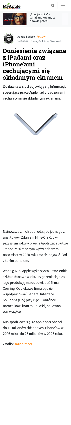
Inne (46, 41)
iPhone (33, 41)
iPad (40, 41)
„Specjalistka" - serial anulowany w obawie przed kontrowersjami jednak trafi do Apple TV (42, 22)
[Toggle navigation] (63, 5)
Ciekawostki (56, 41)
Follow (41, 36)
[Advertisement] (35, 187)
